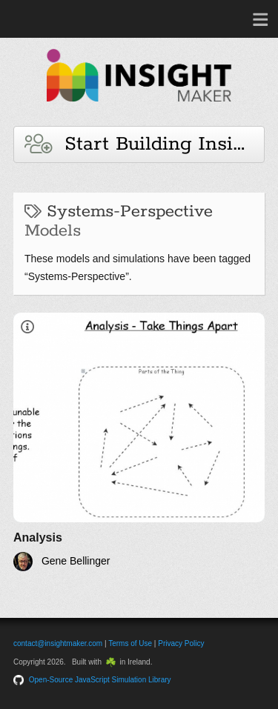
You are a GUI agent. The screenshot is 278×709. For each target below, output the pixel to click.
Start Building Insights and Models (144, 144)
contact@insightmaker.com (57, 643)
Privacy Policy (181, 643)
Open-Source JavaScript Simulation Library (100, 680)
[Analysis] (139, 442)
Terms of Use (130, 643)
